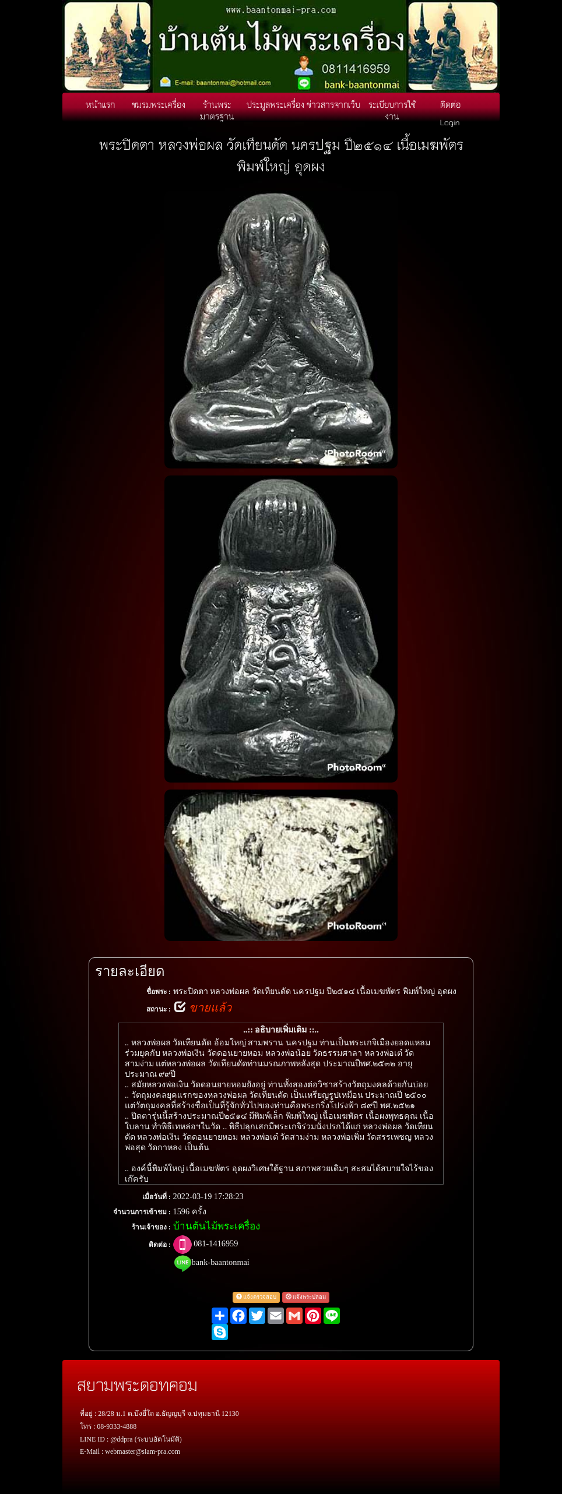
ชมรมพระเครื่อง (158, 104)
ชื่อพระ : (158, 992)
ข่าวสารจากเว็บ (333, 104)
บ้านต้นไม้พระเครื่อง (216, 1226)
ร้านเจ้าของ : (151, 1227)
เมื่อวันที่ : (156, 1197)
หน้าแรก (100, 104)
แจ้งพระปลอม (306, 1297)
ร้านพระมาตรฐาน (217, 110)
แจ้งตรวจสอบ (256, 1297)
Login (450, 122)
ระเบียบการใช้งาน (392, 110)
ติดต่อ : (160, 1245)
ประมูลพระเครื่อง (275, 104)
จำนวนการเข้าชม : (142, 1212)
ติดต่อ (450, 104)
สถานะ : (158, 1009)
